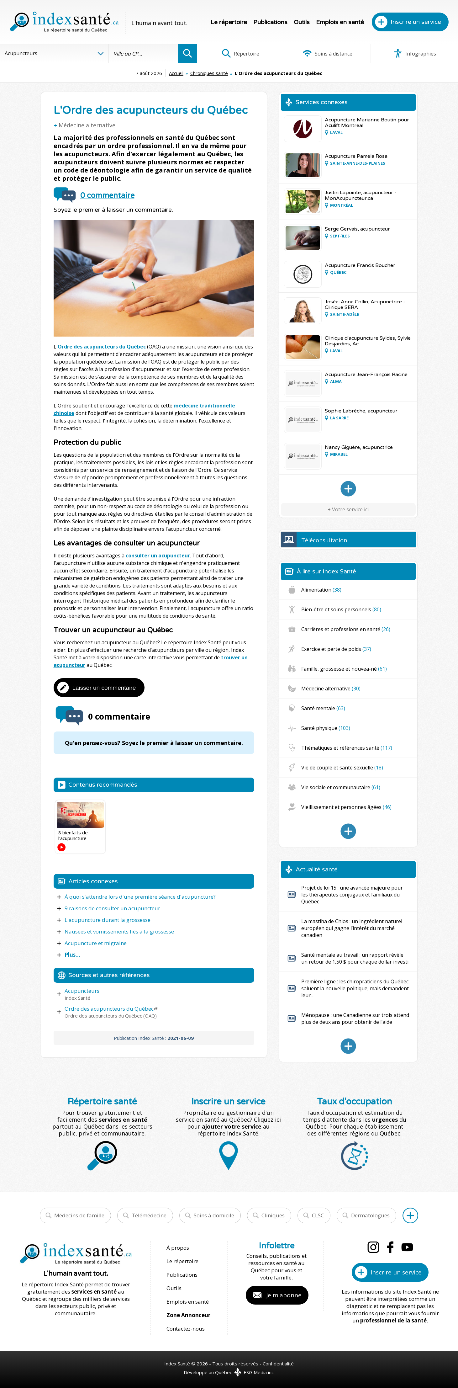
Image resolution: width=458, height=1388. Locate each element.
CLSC (318, 1215)
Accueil (176, 73)
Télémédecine (149, 1215)
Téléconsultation (324, 540)
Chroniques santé (209, 73)
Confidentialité (278, 1363)
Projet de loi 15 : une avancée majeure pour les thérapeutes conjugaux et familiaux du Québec (352, 894)
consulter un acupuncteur (158, 555)
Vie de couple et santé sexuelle (342, 767)
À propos (177, 1247)
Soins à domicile (214, 1215)
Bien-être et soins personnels (341, 609)
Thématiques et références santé (346, 747)
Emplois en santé (340, 22)
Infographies (414, 53)
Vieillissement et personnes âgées (346, 807)
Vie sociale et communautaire (340, 787)
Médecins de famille (79, 1215)
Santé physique (325, 728)
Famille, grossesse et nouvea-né (344, 668)
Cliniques (273, 1215)
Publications (270, 22)
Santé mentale (323, 708)
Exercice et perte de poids (336, 649)
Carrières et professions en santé (345, 629)
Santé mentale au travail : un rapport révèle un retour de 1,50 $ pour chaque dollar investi (354, 958)
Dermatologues (370, 1215)
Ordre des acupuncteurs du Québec (102, 346)
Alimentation (321, 589)
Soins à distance (327, 53)
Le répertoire (229, 22)
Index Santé (177, 1363)
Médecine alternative (87, 125)
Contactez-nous (185, 1328)
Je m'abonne (284, 1295)
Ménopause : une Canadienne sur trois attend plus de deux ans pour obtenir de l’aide (355, 1018)
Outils (302, 22)
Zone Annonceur (188, 1315)
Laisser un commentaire (104, 687)
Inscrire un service (416, 22)
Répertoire (240, 53)
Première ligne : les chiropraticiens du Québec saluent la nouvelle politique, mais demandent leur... (355, 988)
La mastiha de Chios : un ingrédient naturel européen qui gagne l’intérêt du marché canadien (351, 928)
